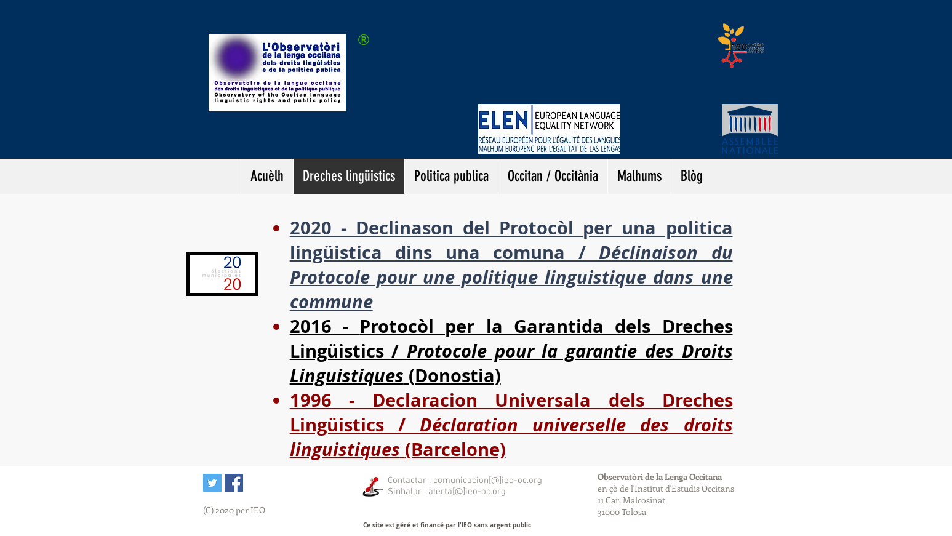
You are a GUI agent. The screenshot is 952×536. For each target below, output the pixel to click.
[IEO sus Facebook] (234, 483)
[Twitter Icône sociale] (212, 483)
